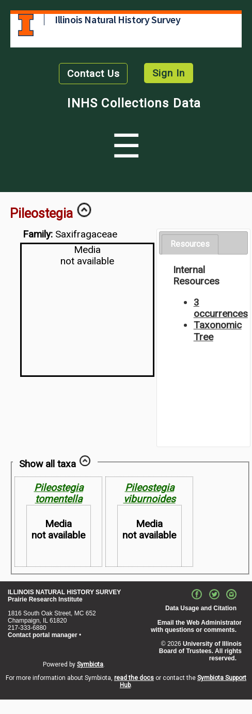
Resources (190, 244)
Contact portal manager (42, 635)
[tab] (190, 244)
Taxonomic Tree (218, 330)
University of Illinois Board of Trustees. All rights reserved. (200, 651)
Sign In (168, 73)
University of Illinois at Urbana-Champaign (26, 25)
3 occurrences (221, 308)
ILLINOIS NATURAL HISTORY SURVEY (64, 592)
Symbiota (90, 664)
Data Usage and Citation (201, 608)
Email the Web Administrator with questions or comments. (196, 626)
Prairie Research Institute (45, 599)
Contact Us (93, 74)
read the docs (134, 677)
